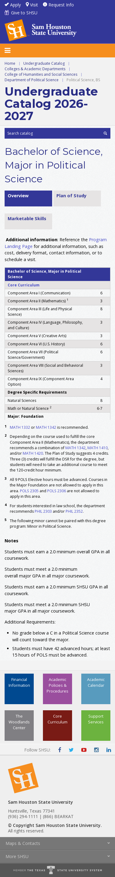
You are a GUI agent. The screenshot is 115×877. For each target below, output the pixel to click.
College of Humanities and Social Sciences (41, 74)
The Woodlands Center (19, 721)
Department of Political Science (32, 79)
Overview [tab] (18, 195)
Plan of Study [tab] (71, 195)
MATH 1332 (20, 427)
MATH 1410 (97, 447)
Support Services (96, 719)
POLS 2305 (29, 490)
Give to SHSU (24, 13)
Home (10, 63)
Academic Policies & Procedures (57, 685)
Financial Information (19, 682)
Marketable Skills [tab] (27, 218)
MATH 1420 (33, 453)
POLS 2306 (56, 490)
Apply (15, 5)
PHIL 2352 (74, 511)
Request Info (61, 5)
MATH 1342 (46, 427)
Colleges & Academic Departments (35, 68)
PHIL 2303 (43, 511)
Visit (34, 5)
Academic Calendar (96, 682)
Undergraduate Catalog (44, 63)
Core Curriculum (24, 285)
